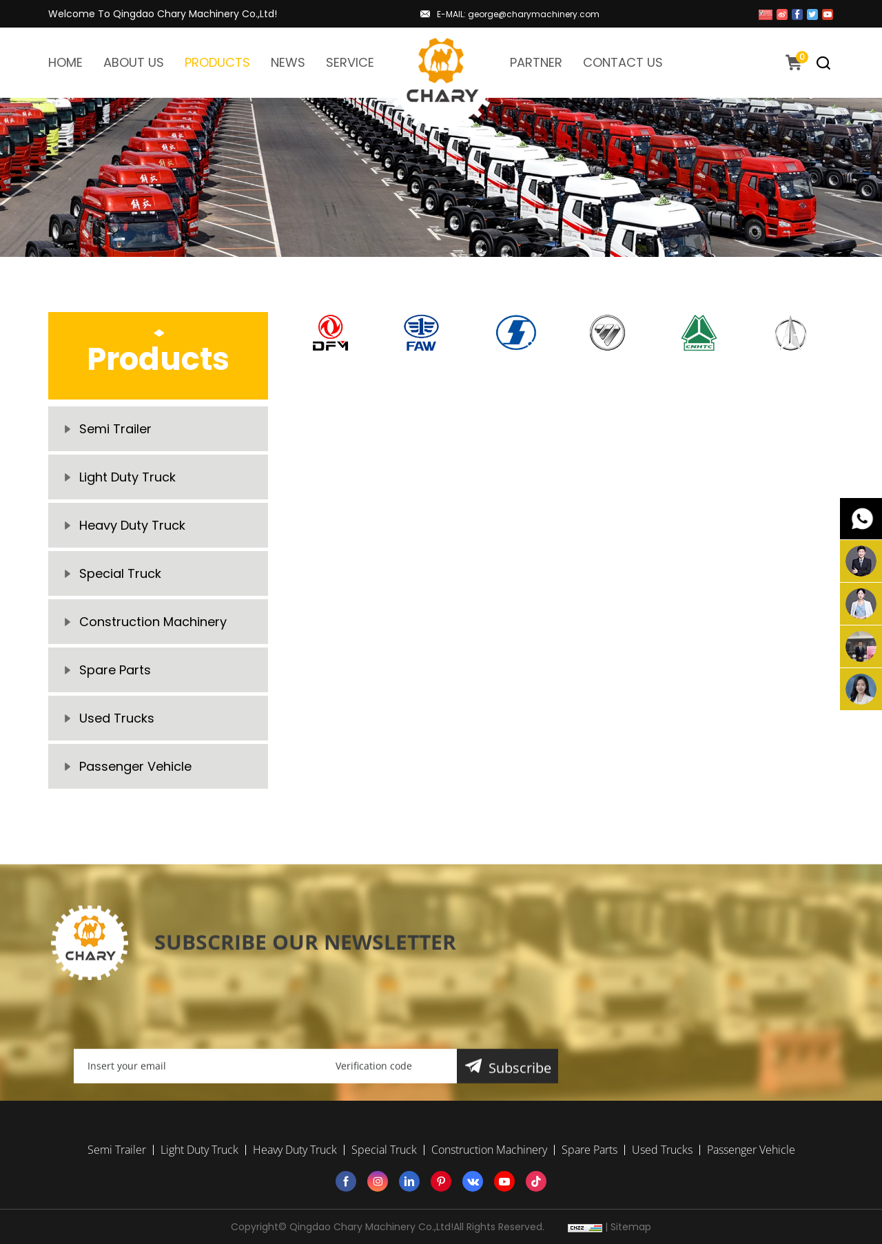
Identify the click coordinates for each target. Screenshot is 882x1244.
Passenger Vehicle (135, 766)
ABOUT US (133, 62)
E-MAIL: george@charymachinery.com (518, 14)
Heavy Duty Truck (132, 525)
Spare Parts (115, 669)
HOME (65, 62)
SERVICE (350, 62)
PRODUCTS (217, 62)
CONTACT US (623, 62)
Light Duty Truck (127, 477)
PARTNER (536, 62)
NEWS (288, 62)
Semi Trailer (115, 428)
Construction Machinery (153, 621)
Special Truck (120, 573)
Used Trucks (116, 718)
